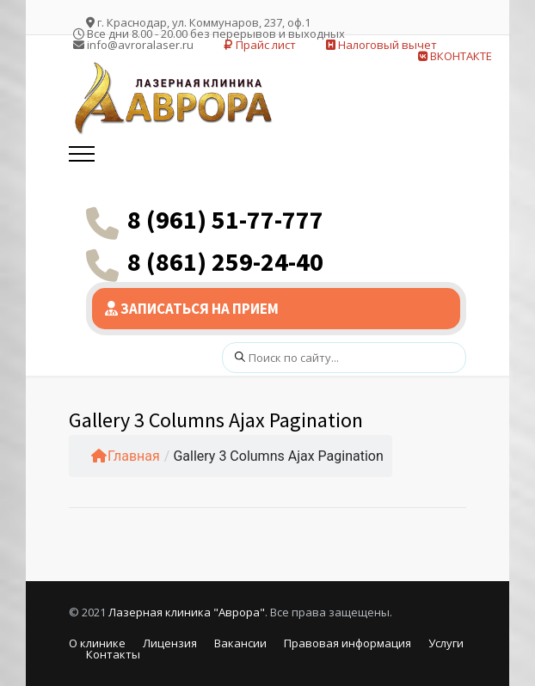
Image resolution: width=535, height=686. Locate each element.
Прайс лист (260, 44)
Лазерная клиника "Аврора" (186, 612)
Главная (125, 456)
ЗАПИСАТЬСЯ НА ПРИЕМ (192, 308)
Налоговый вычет (381, 44)
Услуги (446, 643)
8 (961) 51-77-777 (225, 219)
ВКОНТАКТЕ (455, 56)
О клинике (97, 643)
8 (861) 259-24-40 (225, 261)
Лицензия (170, 643)
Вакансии (240, 643)
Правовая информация (347, 643)
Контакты (113, 654)
